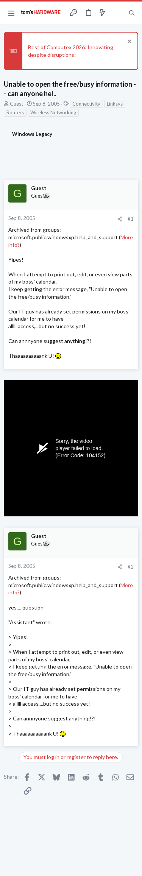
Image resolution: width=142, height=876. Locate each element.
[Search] (131, 13)
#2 (131, 567)
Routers (15, 112)
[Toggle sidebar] (117, 13)
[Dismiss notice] (128, 42)
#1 (131, 219)
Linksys (115, 104)
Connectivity (86, 104)
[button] (11, 12)
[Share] (120, 219)
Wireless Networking (53, 112)
